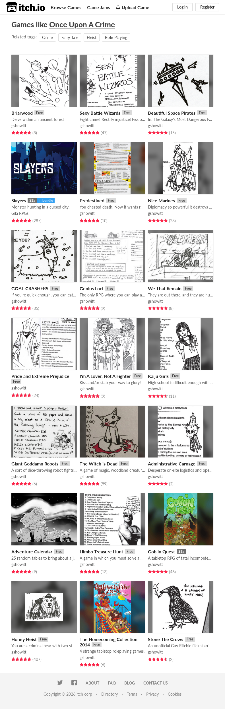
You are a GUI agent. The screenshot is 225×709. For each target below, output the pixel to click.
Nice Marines (161, 200)
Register (207, 7)
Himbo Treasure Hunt (101, 551)
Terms (132, 694)
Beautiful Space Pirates (171, 113)
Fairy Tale (70, 37)
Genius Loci (91, 288)
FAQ (112, 683)
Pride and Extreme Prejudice (40, 376)
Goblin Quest (161, 551)
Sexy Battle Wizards (100, 113)
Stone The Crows (165, 639)
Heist (91, 37)
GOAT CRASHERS (29, 288)
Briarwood (22, 113)
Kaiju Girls (158, 376)
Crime (47, 37)
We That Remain (164, 288)
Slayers (18, 200)
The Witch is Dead (98, 463)
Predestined (92, 200)
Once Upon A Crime (82, 24)
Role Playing (116, 37)
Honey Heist (24, 639)
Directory (109, 694)
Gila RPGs (19, 213)
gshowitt (18, 125)
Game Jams (98, 7)
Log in (182, 7)
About (92, 683)
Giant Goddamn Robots (34, 463)
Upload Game (132, 7)
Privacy (152, 694)
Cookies (174, 694)
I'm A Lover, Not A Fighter (105, 376)
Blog (129, 683)
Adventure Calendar (31, 551)
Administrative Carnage (171, 463)
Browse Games (66, 7)
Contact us (155, 683)
